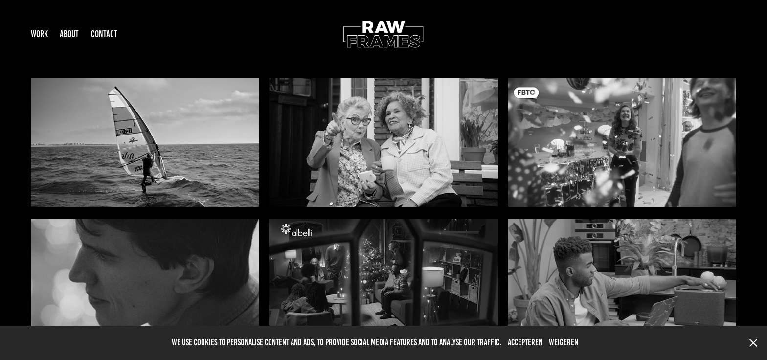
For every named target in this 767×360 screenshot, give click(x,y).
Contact (104, 34)
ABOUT (69, 34)
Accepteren (525, 342)
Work (39, 34)
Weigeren (563, 342)
